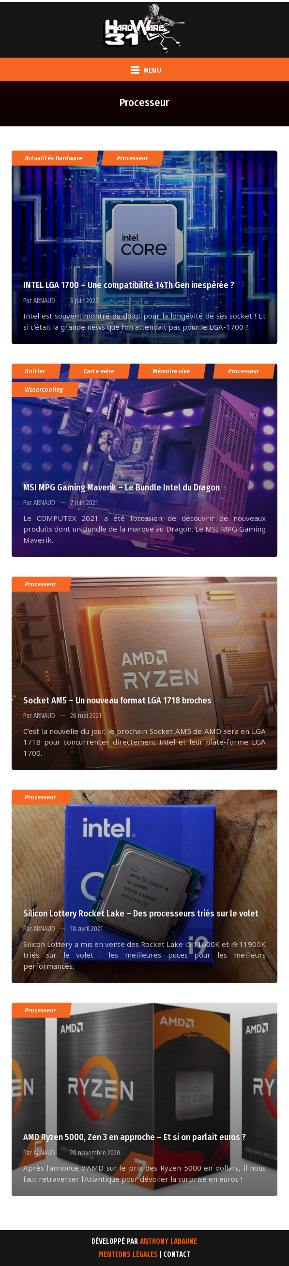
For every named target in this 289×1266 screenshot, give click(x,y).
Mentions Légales (128, 1255)
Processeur (133, 158)
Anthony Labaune (168, 1241)
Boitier (35, 371)
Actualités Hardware (54, 158)
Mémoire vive (171, 371)
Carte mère (99, 371)
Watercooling (44, 389)
